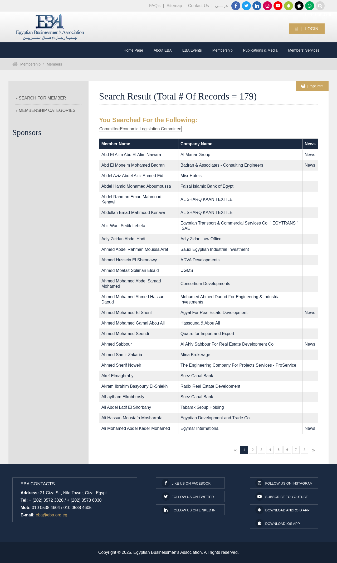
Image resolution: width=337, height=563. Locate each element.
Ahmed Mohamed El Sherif (126, 312)
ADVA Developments (199, 260)
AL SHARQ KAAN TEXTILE (206, 199)
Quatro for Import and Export (207, 333)
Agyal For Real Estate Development (213, 312)
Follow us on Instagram (284, 483)
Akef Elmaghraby (117, 375)
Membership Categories (45, 110)
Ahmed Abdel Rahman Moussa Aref (134, 249)
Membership (222, 50)
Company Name (196, 144)
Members (54, 64)
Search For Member (41, 98)
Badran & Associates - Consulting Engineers (221, 165)
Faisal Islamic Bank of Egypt (206, 186)
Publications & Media (260, 50)
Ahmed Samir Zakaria (121, 354)
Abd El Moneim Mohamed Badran (133, 165)
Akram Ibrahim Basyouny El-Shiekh (134, 386)
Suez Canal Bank (196, 375)
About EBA (163, 50)
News (310, 154)
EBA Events (192, 50)
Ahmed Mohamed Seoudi (125, 333)
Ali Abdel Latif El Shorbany (126, 407)
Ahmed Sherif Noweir (121, 365)
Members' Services (303, 50)
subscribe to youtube (281, 496)
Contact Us (198, 5)
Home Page (133, 50)
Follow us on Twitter (188, 496)
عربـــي (221, 5)
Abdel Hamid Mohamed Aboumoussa (136, 186)
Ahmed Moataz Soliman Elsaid (130, 270)
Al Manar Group (195, 154)
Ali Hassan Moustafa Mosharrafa (132, 418)
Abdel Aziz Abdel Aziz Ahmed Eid (132, 175)
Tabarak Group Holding (202, 407)
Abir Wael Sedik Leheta (123, 225)
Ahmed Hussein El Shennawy (129, 260)
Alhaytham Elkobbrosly (122, 397)
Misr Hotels (191, 175)
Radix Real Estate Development (210, 386)
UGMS (186, 270)
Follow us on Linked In (189, 510)
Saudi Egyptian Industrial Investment (214, 249)
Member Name (115, 144)
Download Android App (282, 510)
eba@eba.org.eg (51, 515)
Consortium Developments (205, 283)
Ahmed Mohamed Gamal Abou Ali (133, 323)
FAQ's (154, 5)
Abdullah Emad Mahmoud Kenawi (133, 212)
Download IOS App (277, 523)
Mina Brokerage (195, 354)
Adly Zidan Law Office (200, 239)
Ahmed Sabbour (116, 344)
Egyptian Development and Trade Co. (215, 418)
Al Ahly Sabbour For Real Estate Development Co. (227, 344)
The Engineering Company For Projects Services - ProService (238, 365)
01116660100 (309, 5)
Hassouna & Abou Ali (200, 323)
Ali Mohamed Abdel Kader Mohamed (135, 428)
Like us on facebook (186, 483)
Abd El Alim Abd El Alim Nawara (131, 154)
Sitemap (174, 5)
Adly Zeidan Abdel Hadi (123, 239)
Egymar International (199, 428)
